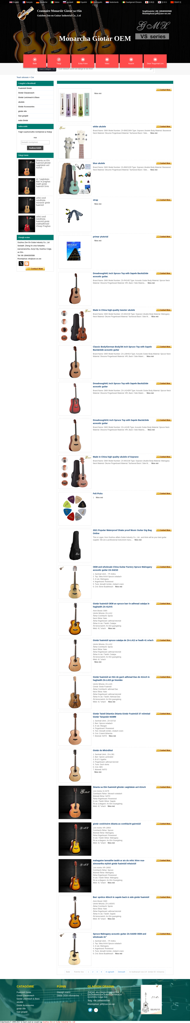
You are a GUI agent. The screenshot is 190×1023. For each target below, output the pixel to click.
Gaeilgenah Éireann (134, 2)
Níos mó (97, 93)
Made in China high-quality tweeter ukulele (114, 310)
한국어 (164, 2)
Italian (57, 2)
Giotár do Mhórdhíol (103, 750)
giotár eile (22, 111)
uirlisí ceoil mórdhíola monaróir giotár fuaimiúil (43, 201)
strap (95, 200)
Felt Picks (98, 493)
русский (70, 2)
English (16, 2)
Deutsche (43, 2)
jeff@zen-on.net (163, 13)
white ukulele (99, 126)
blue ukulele (99, 163)
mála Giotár (23, 120)
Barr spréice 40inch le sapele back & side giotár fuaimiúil (121, 897)
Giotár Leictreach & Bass (28, 97)
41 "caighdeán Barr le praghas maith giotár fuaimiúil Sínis (43, 182)
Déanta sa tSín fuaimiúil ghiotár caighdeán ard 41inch (43, 164)
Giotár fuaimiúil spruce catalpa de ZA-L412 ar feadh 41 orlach (123, 640)
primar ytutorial (100, 236)
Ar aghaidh (110, 972)
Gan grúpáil (23, 116)
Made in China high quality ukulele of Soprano (115, 457)
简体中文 (177, 2)
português (98, 2)
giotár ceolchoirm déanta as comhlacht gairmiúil (117, 824)
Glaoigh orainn (63, 992)
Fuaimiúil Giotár (25, 88)
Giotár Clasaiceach (26, 93)
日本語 (151, 2)
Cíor (32, 77)
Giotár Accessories (26, 107)
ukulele (21, 102)
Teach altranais (23, 77)
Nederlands (113, 2)
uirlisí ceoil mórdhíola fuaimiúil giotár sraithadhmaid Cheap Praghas (43, 221)
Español (83, 2)
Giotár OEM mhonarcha (68, 995)
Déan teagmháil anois (35, 269)
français (29, 2)
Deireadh (121, 972)
